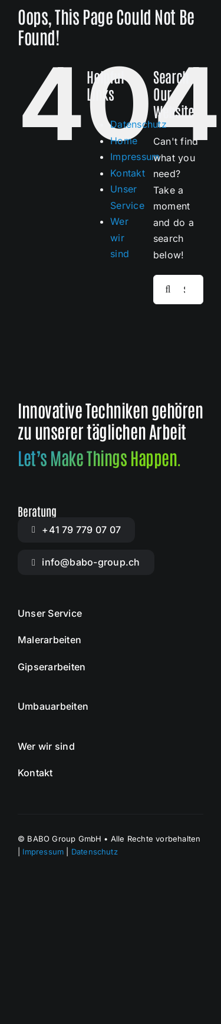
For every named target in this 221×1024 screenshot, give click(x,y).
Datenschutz (138, 124)
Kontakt (127, 173)
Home (123, 141)
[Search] (168, 289)
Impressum (135, 156)
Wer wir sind (119, 237)
